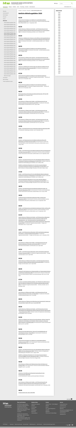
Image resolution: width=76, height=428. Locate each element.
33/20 (59, 64)
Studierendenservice (63, 404)
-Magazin (52, 404)
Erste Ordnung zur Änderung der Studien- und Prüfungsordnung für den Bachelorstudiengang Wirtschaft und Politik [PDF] (32, 293)
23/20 (59, 48)
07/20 (59, 22)
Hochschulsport (63, 412)
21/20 (59, 45)
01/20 (59, 12)
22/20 (59, 46)
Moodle (47, 407)
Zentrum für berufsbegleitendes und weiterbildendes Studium (66, 410)
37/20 (59, 71)
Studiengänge (33, 410)
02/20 (59, 14)
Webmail (47, 405)
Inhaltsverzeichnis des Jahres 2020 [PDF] (26, 392)
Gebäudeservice (63, 414)
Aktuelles (33, 405)
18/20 (59, 40)
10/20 (59, 27)
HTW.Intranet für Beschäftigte (51, 413)
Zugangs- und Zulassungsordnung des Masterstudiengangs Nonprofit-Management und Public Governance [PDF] (32, 140)
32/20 (59, 63)
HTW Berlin (20, 10)
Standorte (33, 408)
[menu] (68, 7)
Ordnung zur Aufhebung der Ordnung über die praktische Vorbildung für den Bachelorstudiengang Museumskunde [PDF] (33, 67)
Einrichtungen (34, 407)
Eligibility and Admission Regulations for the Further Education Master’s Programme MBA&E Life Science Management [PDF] (32, 355)
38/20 (59, 72)
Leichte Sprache (39, 424)
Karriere (26, 6)
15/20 (59, 35)
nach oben (69, 399)
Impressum (12, 424)
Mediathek (47, 411)
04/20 (59, 17)
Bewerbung (33, 411)
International (32, 6)
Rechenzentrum (63, 407)
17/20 (59, 38)
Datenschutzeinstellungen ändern (49, 424)
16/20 (59, 37)
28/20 (59, 56)
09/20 (59, 25)
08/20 (59, 24)
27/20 (59, 55)
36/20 (59, 69)
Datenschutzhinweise (18, 424)
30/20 (59, 59)
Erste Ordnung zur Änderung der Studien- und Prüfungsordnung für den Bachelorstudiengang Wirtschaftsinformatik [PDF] (32, 102)
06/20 (59, 20)
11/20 (59, 29)
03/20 (59, 15)
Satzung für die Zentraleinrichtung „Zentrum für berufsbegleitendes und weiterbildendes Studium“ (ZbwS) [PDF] (32, 332)
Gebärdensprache (32, 424)
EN (56, 3)
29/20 (59, 58)
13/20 (59, 32)
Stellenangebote (34, 413)
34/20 (59, 66)
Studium (14, 6)
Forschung (22, 6)
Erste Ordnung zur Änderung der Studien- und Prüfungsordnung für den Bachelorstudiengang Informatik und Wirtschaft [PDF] (32, 243)
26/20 (59, 53)
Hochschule (5, 6)
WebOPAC (47, 410)
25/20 (59, 51)
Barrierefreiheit (25, 424)
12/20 (59, 30)
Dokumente (28, 10)
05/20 (59, 19)
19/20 (59, 42)
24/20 (59, 50)
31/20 (59, 61)
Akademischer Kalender (35, 404)
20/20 (59, 43)
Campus (10, 6)
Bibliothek (62, 408)
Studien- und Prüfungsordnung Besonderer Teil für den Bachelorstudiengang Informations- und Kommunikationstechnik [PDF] (33, 232)
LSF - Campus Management (50, 408)
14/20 (59, 33)
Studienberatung (63, 405)
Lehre (18, 6)
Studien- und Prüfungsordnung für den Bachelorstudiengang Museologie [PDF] (34, 128)
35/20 (59, 68)
